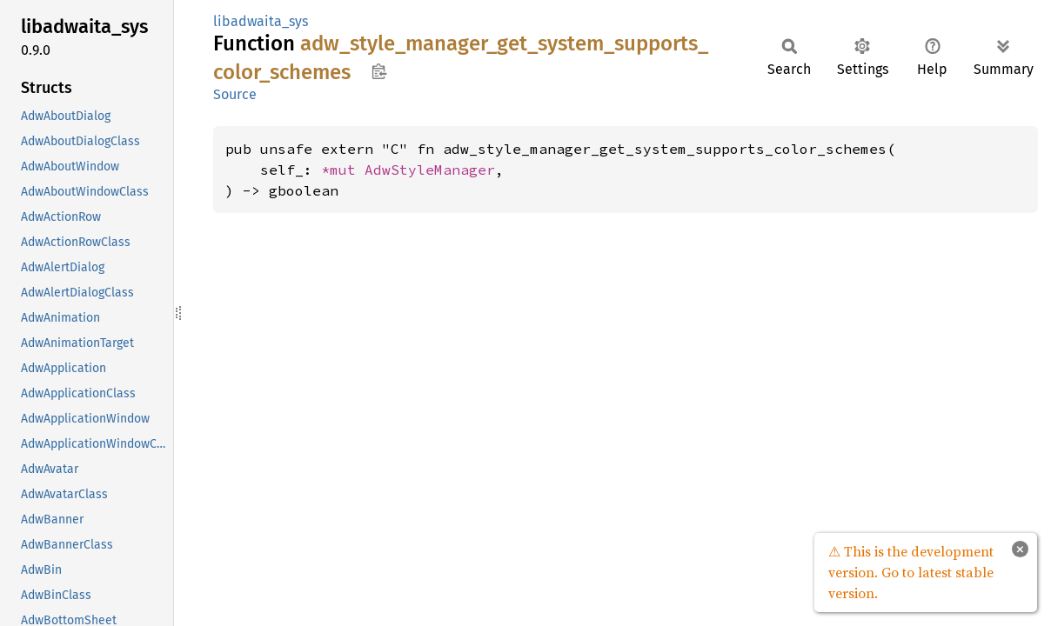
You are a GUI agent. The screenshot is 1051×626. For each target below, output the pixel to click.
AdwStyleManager (430, 169)
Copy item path (379, 71)
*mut (343, 169)
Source (235, 94)
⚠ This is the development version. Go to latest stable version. (911, 572)
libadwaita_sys (260, 21)
